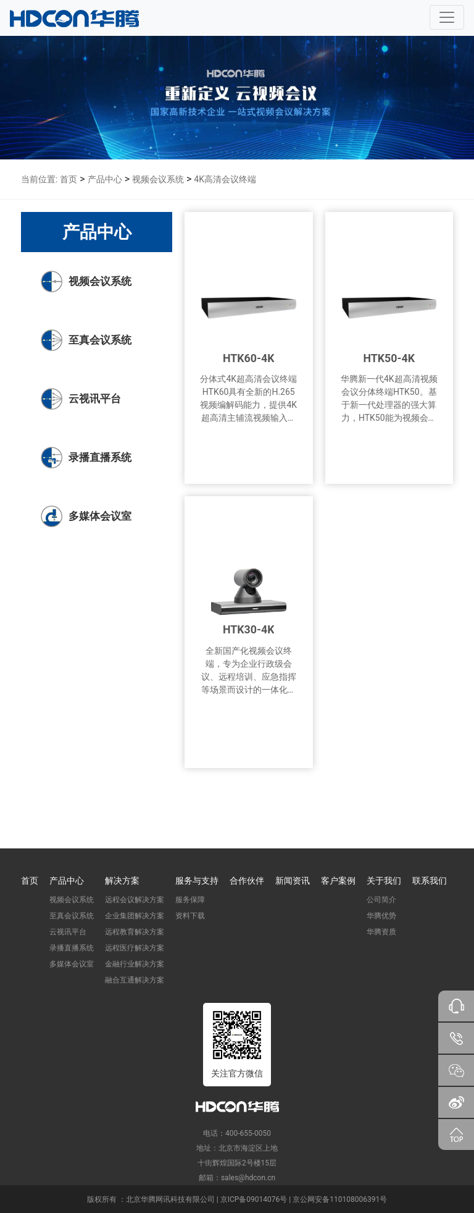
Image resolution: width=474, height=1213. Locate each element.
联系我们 (429, 880)
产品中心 (105, 179)
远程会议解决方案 (134, 899)
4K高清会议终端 (225, 179)
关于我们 (384, 880)
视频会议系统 (158, 179)
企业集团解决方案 (134, 915)
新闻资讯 (292, 880)
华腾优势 (381, 915)
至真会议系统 (71, 915)
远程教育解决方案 (134, 932)
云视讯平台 (67, 932)
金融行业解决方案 (134, 964)
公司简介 (381, 899)
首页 (68, 179)
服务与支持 (196, 880)
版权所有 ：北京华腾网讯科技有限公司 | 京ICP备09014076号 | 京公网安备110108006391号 (237, 1199)
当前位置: (39, 179)
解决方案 (122, 880)
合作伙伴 (247, 880)
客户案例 (338, 880)
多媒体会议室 (71, 964)
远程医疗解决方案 (134, 948)
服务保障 (190, 899)
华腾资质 (381, 932)
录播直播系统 (71, 948)
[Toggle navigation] (447, 17)
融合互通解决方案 (134, 980)
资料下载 (190, 915)
